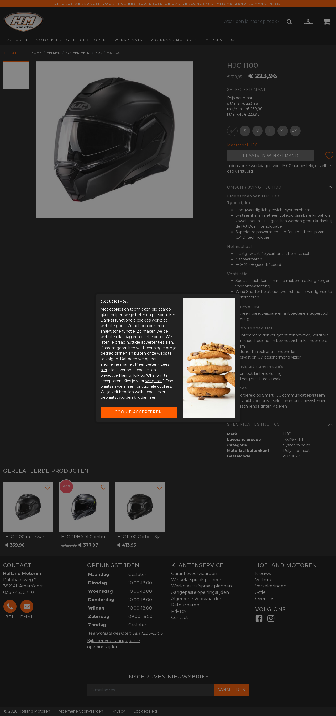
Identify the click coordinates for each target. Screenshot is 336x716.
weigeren (153, 380)
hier (104, 369)
